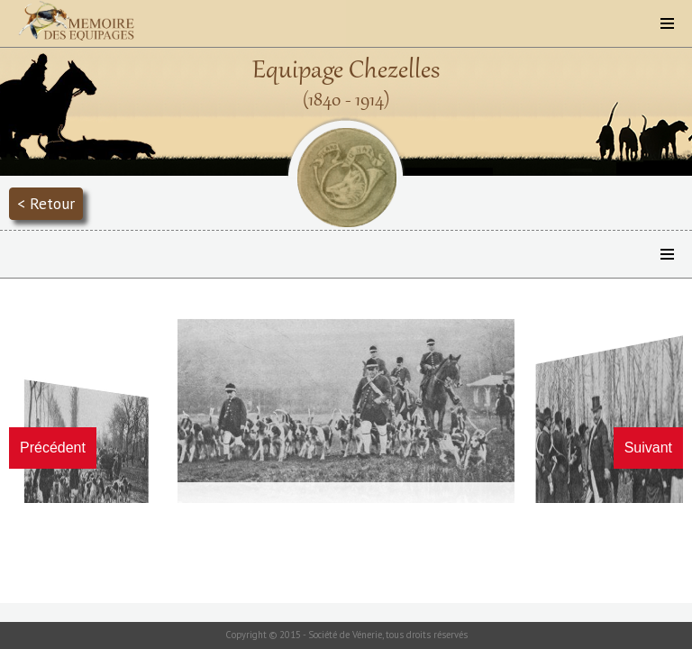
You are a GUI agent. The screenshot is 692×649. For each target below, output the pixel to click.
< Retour (46, 203)
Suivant (648, 447)
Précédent (53, 447)
